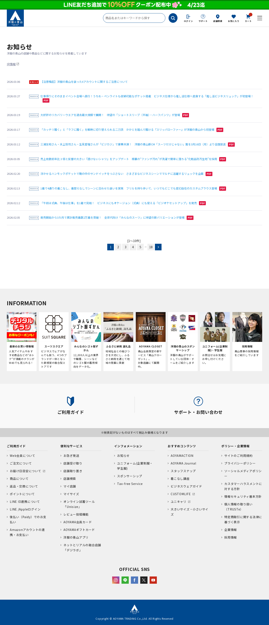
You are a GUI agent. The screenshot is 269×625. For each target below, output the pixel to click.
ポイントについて (22, 494)
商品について (19, 478)
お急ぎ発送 (71, 455)
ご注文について (21, 463)
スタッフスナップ (183, 471)
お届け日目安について (25, 471)
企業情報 (230, 530)
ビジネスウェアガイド (186, 486)
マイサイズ (71, 494)
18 (151, 247)
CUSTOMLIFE (181, 494)
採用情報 (230, 537)
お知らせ (123, 455)
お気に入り (233, 21)
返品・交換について (24, 486)
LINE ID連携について (25, 501)
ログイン (188, 21)
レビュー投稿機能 (76, 514)
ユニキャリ (178, 501)
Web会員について (22, 455)
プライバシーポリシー (240, 463)
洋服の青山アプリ (76, 537)
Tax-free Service (130, 484)
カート (248, 18)
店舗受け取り (72, 463)
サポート (203, 21)
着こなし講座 (180, 478)
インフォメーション (128, 446)
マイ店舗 (69, 486)
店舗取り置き (72, 471)
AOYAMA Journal (183, 463)
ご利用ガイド (16, 446)
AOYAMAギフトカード (79, 530)
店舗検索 (217, 21)
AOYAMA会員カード (77, 522)
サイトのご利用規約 (238, 455)
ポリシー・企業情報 (235, 446)
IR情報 (11, 64)
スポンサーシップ (129, 476)
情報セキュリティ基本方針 (243, 496)
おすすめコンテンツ (182, 446)
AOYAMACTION (182, 455)
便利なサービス (71, 446)
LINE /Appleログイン (25, 509)
